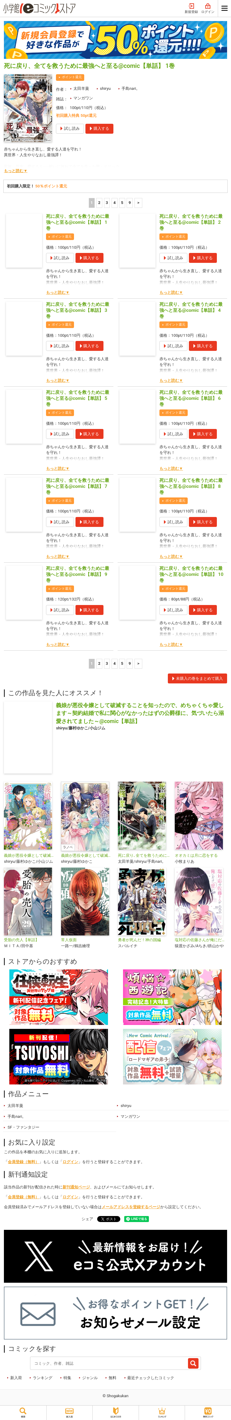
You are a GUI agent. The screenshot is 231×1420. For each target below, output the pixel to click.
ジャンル (90, 1378)
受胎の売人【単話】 (21, 940)
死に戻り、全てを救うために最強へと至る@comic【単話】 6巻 (191, 398)
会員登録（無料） (23, 1162)
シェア (87, 1219)
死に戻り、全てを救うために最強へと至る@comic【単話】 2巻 (191, 222)
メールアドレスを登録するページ (131, 1207)
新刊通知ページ (76, 1187)
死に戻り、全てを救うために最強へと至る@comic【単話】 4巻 (191, 310)
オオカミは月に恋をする (196, 855)
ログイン (207, 8)
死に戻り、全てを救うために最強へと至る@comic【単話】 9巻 (77, 574)
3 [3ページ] (107, 202)
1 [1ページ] (92, 202)
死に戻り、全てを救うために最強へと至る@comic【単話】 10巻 (191, 574)
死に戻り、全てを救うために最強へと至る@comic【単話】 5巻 (77, 398)
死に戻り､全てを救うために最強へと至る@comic (144, 855)
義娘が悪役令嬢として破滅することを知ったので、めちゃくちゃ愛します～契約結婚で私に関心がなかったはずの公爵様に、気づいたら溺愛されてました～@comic (30, 855)
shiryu (105, 88)
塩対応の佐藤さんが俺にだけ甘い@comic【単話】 (201, 940)
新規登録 (191, 8)
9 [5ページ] (130, 202)
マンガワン (83, 98)
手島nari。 (131, 88)
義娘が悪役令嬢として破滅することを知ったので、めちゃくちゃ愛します (87, 855)
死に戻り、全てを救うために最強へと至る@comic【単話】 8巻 (191, 486)
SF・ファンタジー (23, 1127)
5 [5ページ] (122, 202)
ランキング (42, 1378)
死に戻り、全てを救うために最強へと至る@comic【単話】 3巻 (77, 310)
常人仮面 (69, 940)
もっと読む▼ (15, 171)
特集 (67, 1378)
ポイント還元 (72, 77)
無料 (112, 1378)
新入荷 (16, 1378)
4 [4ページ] (114, 202)
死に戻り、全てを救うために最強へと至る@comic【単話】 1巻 (77, 222)
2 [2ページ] (99, 202)
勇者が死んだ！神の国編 (139, 940)
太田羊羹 (81, 88)
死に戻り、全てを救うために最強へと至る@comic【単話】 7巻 (77, 486)
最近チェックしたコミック (150, 1378)
